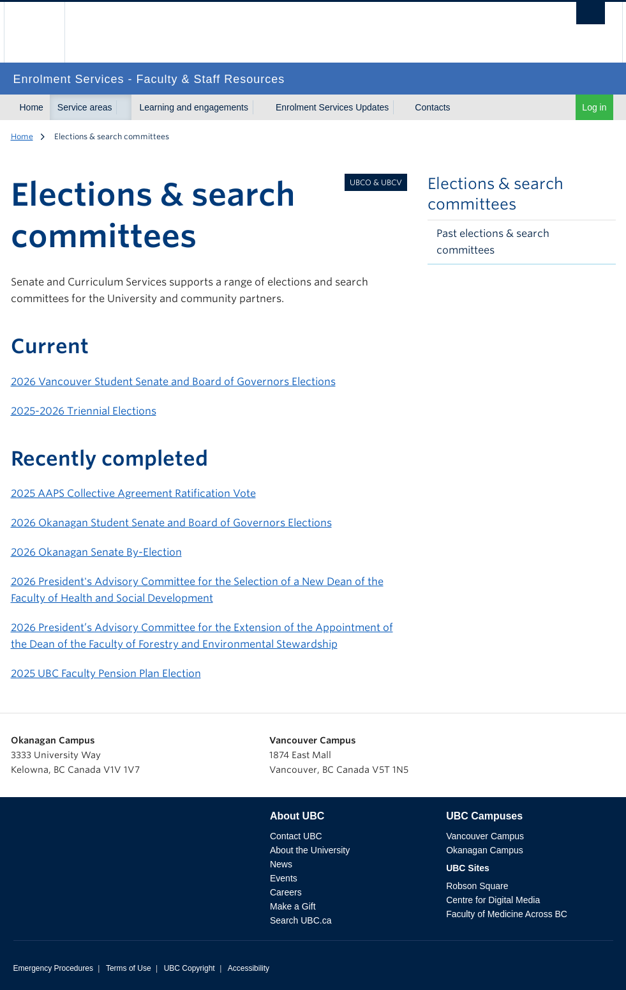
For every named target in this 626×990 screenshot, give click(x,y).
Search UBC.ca (300, 920)
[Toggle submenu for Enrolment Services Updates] (400, 107)
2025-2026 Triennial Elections (83, 411)
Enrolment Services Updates (332, 107)
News (281, 864)
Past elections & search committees (492, 241)
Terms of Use (128, 968)
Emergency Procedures (53, 968)
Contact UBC (296, 836)
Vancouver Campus (485, 836)
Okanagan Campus (484, 850)
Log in (594, 107)
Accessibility (248, 968)
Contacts (432, 107)
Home (31, 107)
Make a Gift (293, 906)
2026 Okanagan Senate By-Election (96, 552)
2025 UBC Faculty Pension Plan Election (106, 673)
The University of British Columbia (43, 32)
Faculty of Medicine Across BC (506, 914)
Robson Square (477, 886)
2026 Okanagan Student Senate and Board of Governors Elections (171, 523)
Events (283, 878)
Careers (286, 892)
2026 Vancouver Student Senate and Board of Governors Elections (173, 382)
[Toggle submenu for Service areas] (123, 107)
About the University (310, 850)
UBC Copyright (189, 968)
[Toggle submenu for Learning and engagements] (260, 107)
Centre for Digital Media (493, 900)
